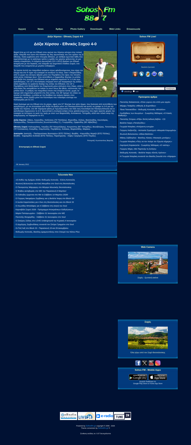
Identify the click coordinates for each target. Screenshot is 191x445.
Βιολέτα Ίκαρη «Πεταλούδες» (132, 123)
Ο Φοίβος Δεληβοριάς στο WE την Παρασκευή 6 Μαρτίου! (41, 191)
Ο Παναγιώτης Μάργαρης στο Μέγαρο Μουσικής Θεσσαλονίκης (43, 187)
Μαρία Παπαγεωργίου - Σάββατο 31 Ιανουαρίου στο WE (40, 213)
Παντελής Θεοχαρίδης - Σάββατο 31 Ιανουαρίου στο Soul (41, 217)
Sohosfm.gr (91, 426)
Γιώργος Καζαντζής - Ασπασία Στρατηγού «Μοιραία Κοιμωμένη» (148, 130)
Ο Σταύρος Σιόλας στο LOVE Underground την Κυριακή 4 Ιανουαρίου (46, 221)
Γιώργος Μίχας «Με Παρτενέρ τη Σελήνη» (138, 149)
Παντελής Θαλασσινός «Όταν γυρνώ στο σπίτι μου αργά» (145, 102)
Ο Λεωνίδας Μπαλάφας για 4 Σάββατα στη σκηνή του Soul (41, 206)
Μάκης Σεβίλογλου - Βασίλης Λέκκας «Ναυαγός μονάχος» (145, 138)
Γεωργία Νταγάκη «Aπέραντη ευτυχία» (137, 126)
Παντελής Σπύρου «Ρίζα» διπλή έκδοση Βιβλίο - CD (142, 119)
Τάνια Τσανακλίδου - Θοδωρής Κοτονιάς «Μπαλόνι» (142, 109)
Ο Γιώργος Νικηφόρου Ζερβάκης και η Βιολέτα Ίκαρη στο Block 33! (45, 198)
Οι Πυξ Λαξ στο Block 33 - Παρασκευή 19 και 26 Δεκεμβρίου (42, 228)
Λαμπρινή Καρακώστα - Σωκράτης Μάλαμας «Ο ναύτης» (145, 145)
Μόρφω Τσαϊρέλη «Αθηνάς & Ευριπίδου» (138, 106)
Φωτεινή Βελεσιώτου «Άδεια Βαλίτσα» (136, 134)
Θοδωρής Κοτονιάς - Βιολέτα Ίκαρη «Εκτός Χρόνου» (143, 152)
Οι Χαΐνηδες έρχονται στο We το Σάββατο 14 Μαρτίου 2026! (42, 195)
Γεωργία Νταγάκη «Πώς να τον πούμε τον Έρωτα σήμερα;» (146, 141)
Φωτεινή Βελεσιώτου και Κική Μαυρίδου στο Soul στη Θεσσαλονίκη (45, 183)
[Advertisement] (148, 203)
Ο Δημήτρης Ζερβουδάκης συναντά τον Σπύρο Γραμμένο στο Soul (45, 224)
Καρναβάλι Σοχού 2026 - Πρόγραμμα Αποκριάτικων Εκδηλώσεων (44, 209)
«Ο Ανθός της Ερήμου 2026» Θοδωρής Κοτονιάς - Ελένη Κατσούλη (45, 180)
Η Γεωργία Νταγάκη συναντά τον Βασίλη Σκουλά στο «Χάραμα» (148, 156)
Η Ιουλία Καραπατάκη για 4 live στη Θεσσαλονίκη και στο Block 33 (45, 202)
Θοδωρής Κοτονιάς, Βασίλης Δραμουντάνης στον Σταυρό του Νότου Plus (48, 232)
